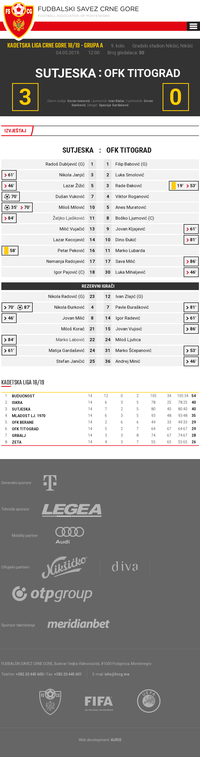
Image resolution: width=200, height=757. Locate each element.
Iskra (17, 403)
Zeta (16, 442)
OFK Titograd (25, 429)
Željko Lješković (69, 218)
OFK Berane (23, 422)
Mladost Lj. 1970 (28, 416)
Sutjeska (21, 409)
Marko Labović (70, 339)
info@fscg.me (117, 674)
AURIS (116, 740)
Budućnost (23, 396)
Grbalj (19, 435)
